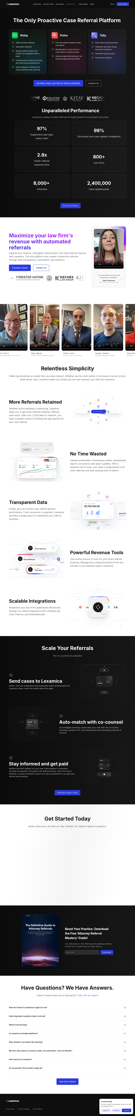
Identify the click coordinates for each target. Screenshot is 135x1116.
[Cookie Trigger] (37, 1109)
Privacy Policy (10, 1109)
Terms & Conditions (24, 1109)
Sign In (112, 4)
